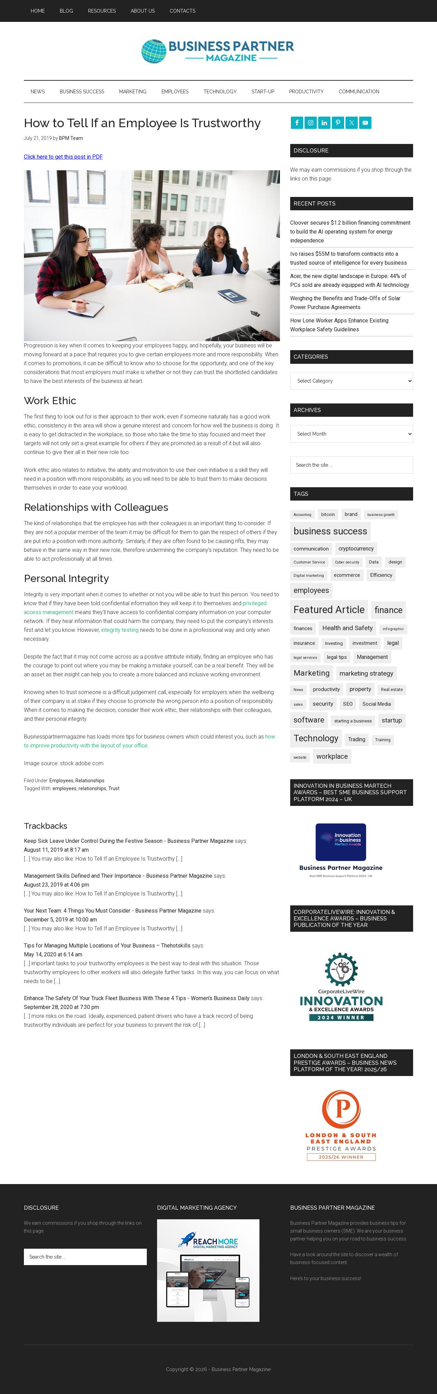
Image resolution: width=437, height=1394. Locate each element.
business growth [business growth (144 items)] (381, 515)
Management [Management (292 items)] (372, 657)
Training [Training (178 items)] (383, 740)
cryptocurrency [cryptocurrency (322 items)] (356, 548)
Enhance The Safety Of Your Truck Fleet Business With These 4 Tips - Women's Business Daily (137, 998)
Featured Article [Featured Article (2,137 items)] (329, 609)
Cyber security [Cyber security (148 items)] (347, 562)
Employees (61, 780)
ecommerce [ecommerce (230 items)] (347, 575)
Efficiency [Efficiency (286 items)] (381, 575)
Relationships (89, 780)
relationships (92, 788)
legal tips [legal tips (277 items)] (337, 657)
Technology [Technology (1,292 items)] (316, 738)
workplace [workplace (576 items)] (332, 756)
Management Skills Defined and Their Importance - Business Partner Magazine (118, 876)
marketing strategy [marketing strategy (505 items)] (366, 673)
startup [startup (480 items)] (392, 720)
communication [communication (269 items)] (311, 549)
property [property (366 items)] (360, 689)
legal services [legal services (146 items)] (305, 657)
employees (64, 788)
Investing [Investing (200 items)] (334, 643)
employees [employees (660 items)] (311, 590)
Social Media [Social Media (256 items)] (377, 704)
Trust (113, 788)
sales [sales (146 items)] (298, 704)
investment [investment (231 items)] (365, 643)
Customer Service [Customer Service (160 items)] (309, 562)
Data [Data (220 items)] (374, 562)
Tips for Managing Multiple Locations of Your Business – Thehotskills (107, 945)
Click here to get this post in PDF (63, 157)
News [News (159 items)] (298, 690)
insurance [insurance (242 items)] (304, 643)
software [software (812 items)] (309, 720)
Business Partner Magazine (218, 51)
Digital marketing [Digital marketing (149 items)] (309, 575)
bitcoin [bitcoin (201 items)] (328, 514)
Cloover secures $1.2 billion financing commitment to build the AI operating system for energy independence (350, 232)
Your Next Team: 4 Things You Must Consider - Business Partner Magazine (112, 910)
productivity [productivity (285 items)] (326, 689)
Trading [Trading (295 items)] (356, 739)
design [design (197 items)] (395, 562)
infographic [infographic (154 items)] (393, 629)
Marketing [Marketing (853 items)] (312, 673)
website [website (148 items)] (300, 757)
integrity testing (120, 630)
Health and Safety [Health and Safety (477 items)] (347, 628)
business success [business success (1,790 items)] (330, 531)
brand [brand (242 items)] (351, 514)
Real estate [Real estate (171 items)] (392, 689)
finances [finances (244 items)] (303, 628)
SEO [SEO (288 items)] (348, 704)
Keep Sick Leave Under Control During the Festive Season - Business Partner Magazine (129, 841)
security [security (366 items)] (323, 703)
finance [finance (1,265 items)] (389, 610)
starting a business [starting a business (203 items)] (353, 720)
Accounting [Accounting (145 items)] (302, 515)
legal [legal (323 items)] (393, 643)
